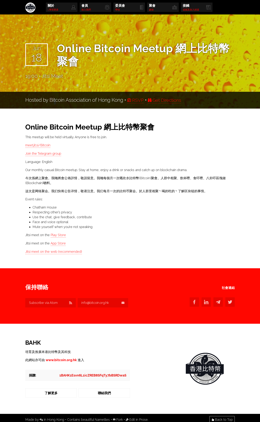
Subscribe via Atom (50, 303)
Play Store (58, 235)
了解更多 (50, 391)
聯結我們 (104, 391)
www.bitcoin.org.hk (61, 358)
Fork (118, 416)
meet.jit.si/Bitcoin (37, 145)
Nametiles (102, 416)
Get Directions (168, 100)
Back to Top (222, 416)
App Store (58, 243)
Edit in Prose (137, 416)
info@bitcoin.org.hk (104, 303)
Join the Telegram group (43, 154)
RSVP (136, 100)
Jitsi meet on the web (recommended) (53, 252)
